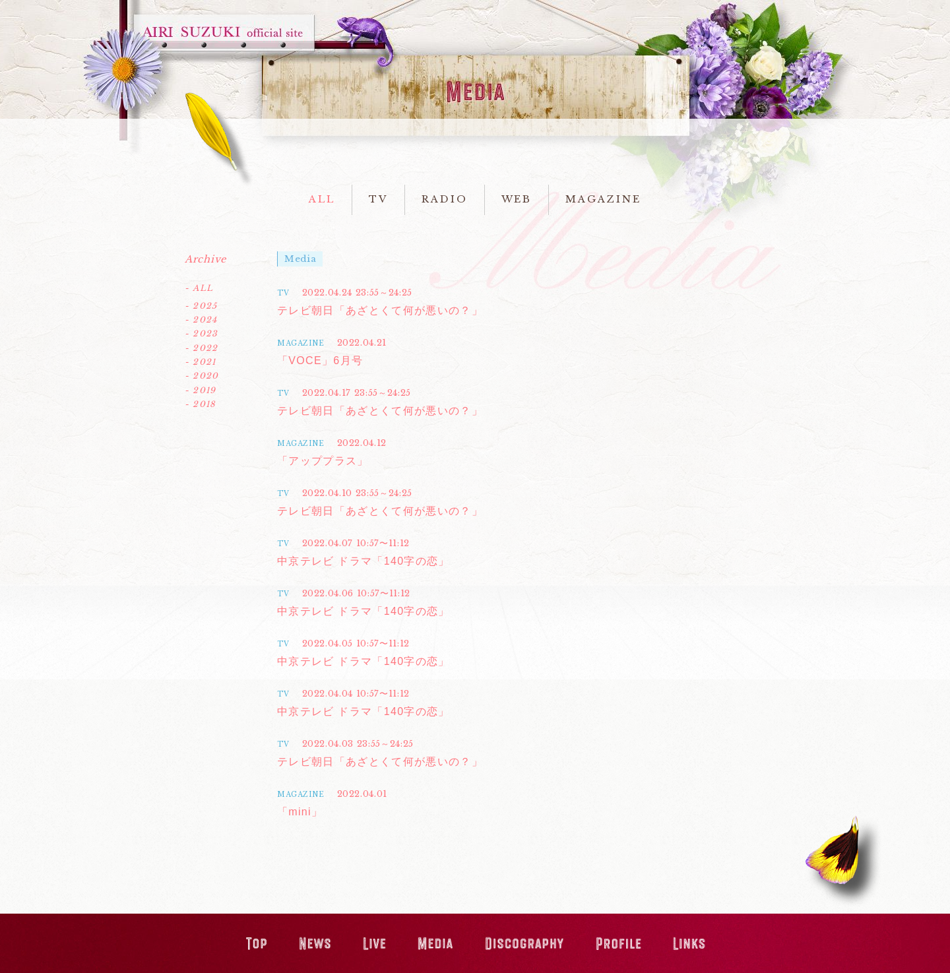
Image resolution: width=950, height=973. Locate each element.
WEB (516, 199)
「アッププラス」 (323, 460)
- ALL (199, 288)
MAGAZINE (603, 199)
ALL (322, 199)
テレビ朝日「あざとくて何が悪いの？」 (380, 310)
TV (378, 199)
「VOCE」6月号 (320, 360)
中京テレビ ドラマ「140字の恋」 (363, 561)
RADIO (445, 199)
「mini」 (300, 811)
